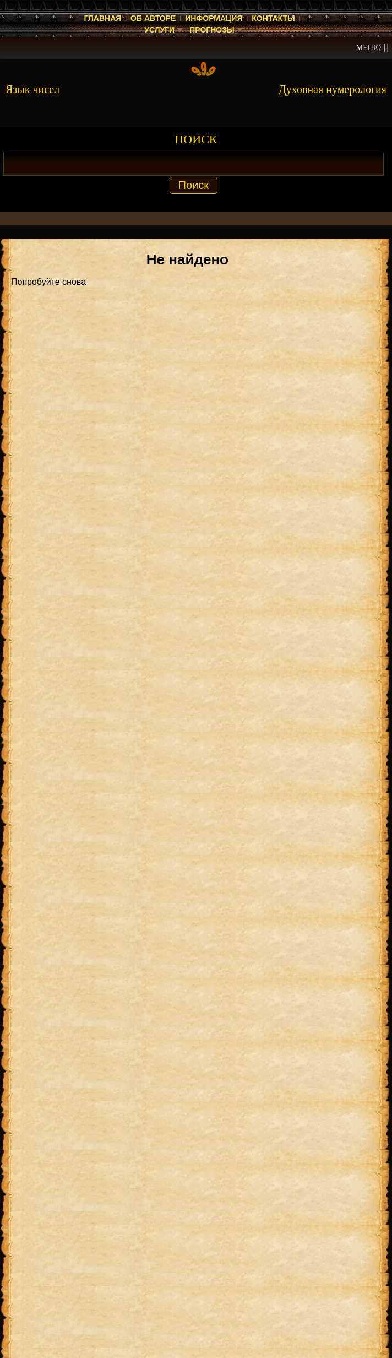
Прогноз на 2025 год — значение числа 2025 (157, 1194)
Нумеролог (32, 1144)
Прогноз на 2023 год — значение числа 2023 (157, 1277)
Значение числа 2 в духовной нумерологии (154, 1169)
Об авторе (153, 18)
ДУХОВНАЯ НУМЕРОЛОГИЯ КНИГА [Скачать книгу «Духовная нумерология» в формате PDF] (199, 733)
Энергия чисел (107, 1144)
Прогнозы (212, 29)
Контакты (273, 18)
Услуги (159, 29)
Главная (102, 18)
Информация (213, 18)
